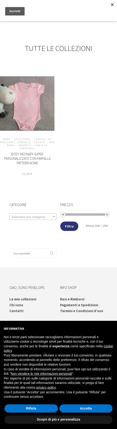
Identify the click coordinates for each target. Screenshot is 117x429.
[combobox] (33, 216)
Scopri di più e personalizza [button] (58, 419)
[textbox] (33, 217)
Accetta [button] (86, 408)
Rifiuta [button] (31, 408)
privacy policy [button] (46, 387)
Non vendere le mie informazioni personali (41, 373)
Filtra (69, 226)
